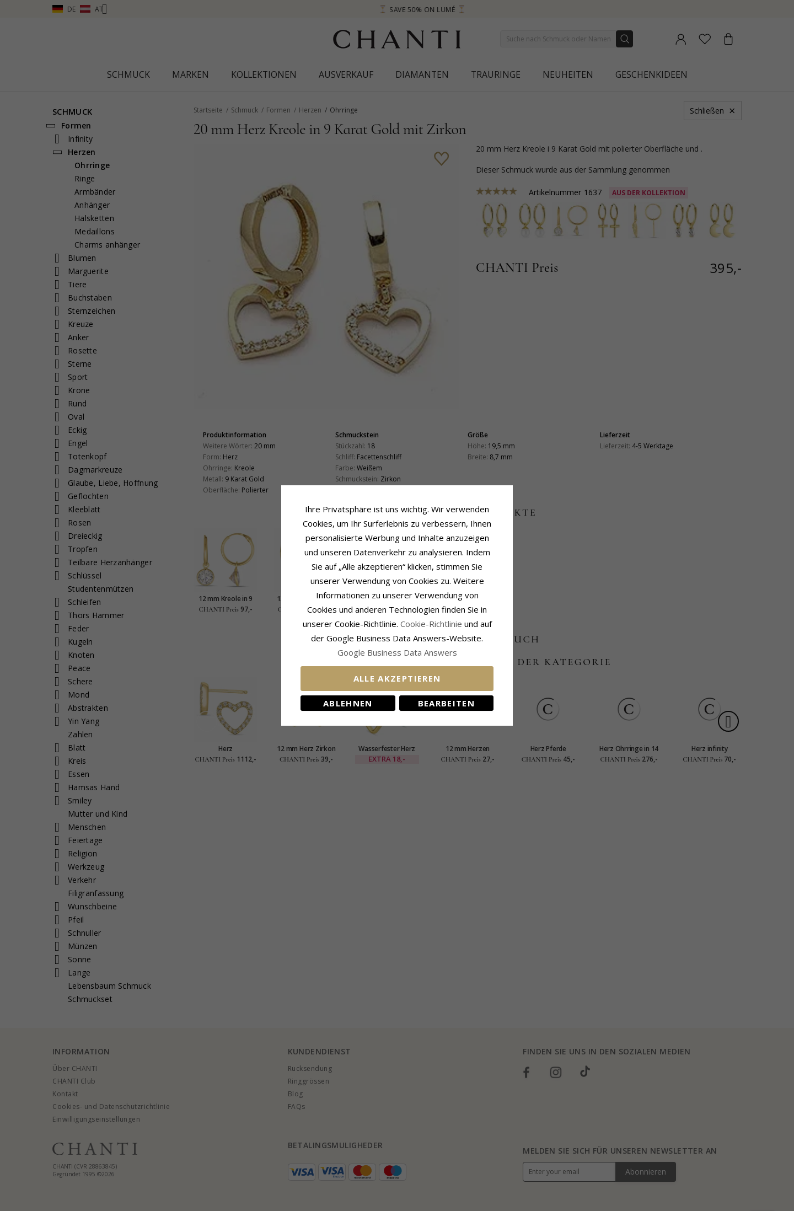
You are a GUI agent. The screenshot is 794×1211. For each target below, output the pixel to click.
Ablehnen (348, 703)
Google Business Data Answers (397, 652)
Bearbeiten (446, 703)
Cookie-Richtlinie (431, 623)
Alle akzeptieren (397, 678)
